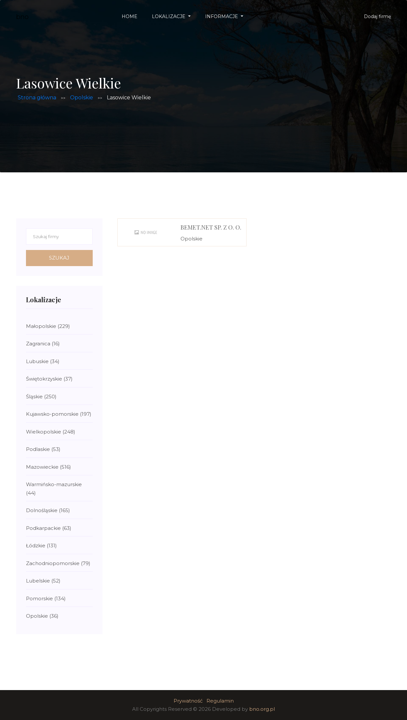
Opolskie (81, 97)
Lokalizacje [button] (169, 16)
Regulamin (220, 701)
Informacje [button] (222, 16)
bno (22, 17)
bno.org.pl (262, 709)
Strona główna (37, 97)
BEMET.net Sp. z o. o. (210, 227)
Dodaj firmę (377, 16)
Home (129, 16)
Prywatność (188, 701)
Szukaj (59, 258)
